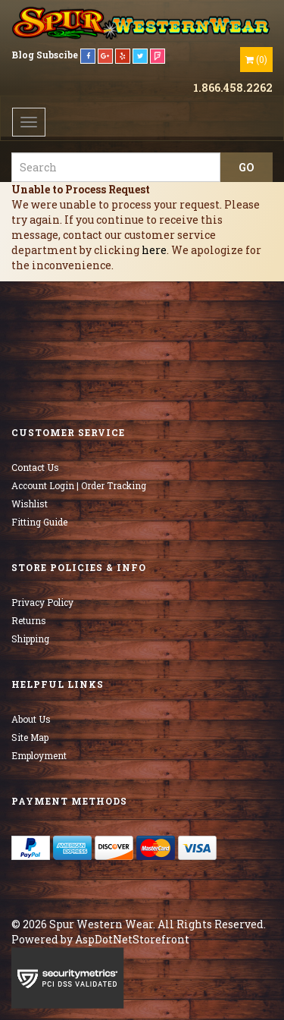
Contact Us (35, 467)
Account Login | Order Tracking (78, 485)
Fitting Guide (39, 522)
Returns (28, 620)
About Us (31, 719)
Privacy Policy (42, 602)
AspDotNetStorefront (132, 939)
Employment (39, 755)
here (154, 250)
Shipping (30, 638)
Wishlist (29, 503)
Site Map (29, 737)
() (256, 59)
